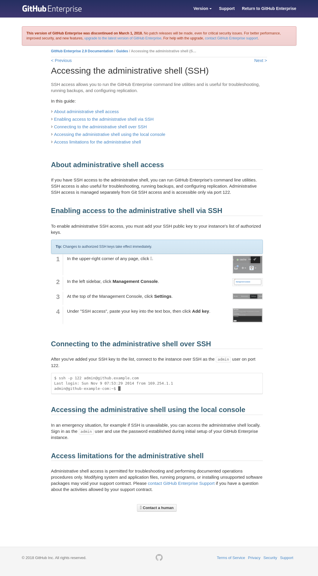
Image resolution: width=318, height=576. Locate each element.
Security (270, 558)
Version (202, 8)
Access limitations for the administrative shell (97, 141)
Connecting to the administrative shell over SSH (100, 126)
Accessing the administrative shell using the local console (109, 134)
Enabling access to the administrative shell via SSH (104, 119)
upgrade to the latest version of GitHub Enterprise (122, 38)
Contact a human (157, 507)
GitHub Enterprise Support (189, 483)
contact (155, 483)
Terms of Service (231, 558)
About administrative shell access (86, 111)
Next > (260, 60)
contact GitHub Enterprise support (231, 38)
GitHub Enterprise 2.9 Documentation (82, 51)
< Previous (61, 60)
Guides (122, 51)
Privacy (254, 558)
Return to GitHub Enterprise (269, 8)
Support (227, 8)
